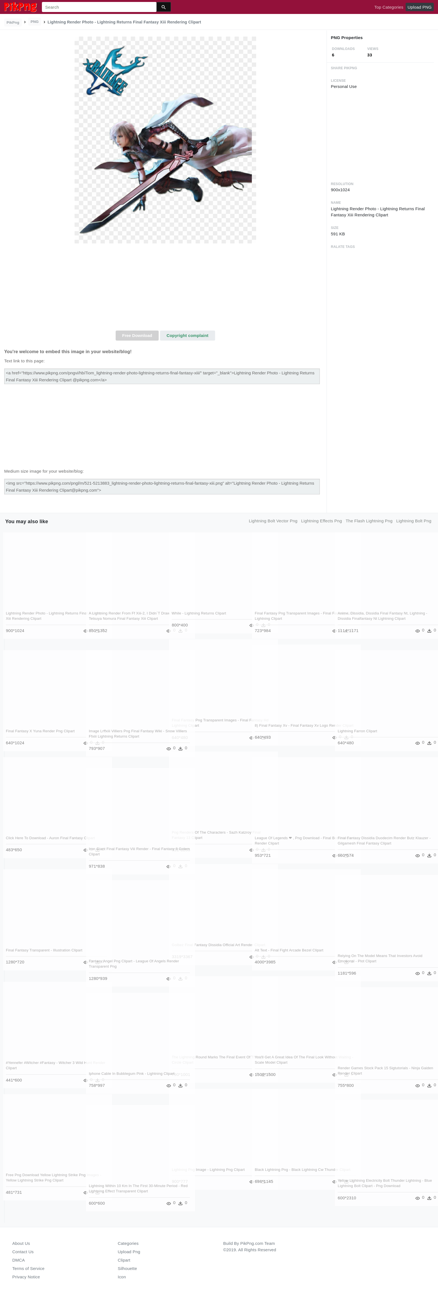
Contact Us (23, 1251)
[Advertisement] (165, 289)
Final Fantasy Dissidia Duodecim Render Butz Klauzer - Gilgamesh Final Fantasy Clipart (372, 843)
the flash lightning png (369, 520)
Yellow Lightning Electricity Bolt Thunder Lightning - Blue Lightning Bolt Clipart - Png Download (374, 1185)
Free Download (137, 335)
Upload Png (129, 1251)
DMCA (18, 1260)
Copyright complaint (187, 335)
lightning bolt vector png (273, 520)
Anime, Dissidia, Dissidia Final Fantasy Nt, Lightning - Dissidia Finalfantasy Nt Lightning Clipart (373, 618)
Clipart (124, 1260)
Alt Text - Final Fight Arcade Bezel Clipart (289, 950)
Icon (122, 1276)
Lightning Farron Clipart (357, 731)
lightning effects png (321, 520)
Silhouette (127, 1268)
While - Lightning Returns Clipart (199, 613)
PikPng (13, 22)
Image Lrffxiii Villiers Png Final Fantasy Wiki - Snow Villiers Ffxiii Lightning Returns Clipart (125, 736)
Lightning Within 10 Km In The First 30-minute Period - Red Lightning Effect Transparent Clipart (121, 1191)
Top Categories (388, 7)
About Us (21, 1243)
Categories (128, 1243)
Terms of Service (28, 1268)
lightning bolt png (413, 520)
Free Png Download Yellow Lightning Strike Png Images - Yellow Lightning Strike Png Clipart (42, 1180)
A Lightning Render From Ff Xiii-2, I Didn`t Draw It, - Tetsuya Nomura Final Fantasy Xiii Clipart (124, 618)
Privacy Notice (26, 1276)
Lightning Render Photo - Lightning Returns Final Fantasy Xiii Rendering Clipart (37, 618)
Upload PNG (420, 7)
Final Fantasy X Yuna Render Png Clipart (40, 731)
